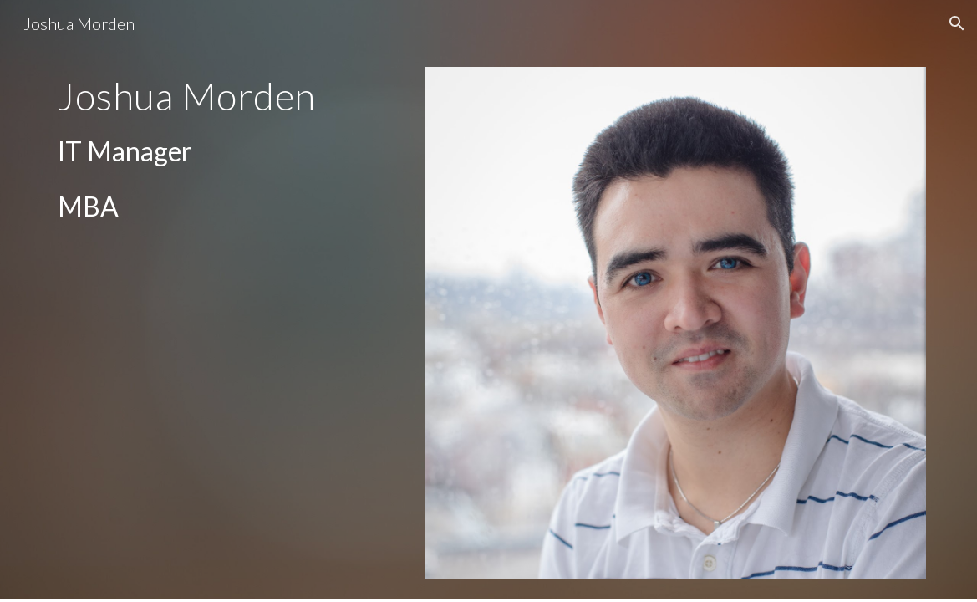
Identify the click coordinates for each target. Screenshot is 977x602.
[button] (957, 23)
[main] (226, 151)
